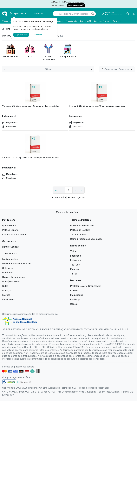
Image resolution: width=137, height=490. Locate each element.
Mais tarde (37, 35)
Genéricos (116, 21)
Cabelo (74, 303)
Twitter (73, 251)
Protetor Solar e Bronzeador (85, 286)
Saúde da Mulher (101, 21)
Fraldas (74, 290)
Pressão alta (71, 21)
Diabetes (59, 21)
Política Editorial (10, 230)
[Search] (93, 14)
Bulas (5, 286)
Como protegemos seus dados (86, 239)
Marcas (6, 295)
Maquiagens (76, 295)
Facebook (75, 255)
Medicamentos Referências (16, 263)
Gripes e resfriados (10, 21)
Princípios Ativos (11, 281)
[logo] (4, 13)
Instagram (75, 260)
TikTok (73, 273)
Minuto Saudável (11, 246)
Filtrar (48, 69)
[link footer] (9, 382)
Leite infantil (85, 21)
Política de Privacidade (82, 225)
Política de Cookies (80, 230)
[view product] (35, 92)
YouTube (75, 264)
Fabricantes (8, 299)
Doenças (7, 290)
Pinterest (75, 269)
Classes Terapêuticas (13, 277)
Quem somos (9, 225)
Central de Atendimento (14, 234)
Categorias (7, 268)
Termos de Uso (78, 234)
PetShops (75, 299)
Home (7, 29)
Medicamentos (10, 259)
